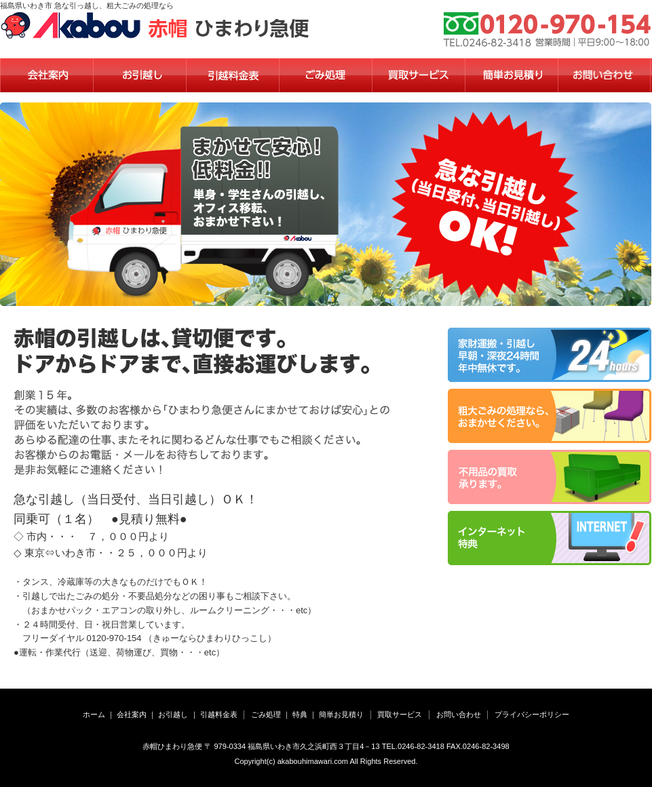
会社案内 (132, 714)
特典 (299, 714)
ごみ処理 (266, 714)
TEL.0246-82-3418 (413, 746)
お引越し (173, 714)
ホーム (94, 714)
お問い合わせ (458, 714)
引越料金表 (218, 714)
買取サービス (399, 714)
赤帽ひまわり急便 (172, 746)
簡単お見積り (341, 714)
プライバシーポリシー (532, 714)
